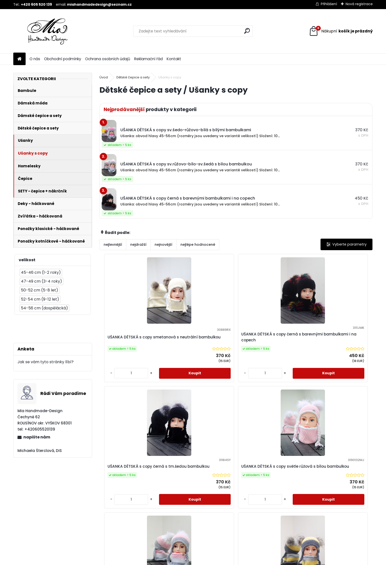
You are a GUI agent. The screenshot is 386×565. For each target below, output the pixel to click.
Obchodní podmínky (62, 58)
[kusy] (115, 383)
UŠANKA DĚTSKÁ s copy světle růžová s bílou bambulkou (338, 340)
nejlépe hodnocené (197, 244)
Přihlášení (329, 3)
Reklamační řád (148, 58)
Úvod (103, 77)
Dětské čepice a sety (133, 77)
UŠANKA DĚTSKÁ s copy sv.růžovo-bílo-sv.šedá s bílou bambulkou (162, 482)
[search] (247, 31)
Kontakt (174, 58)
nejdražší (138, 244)
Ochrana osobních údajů (107, 58)
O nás (35, 58)
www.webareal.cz (212, 560)
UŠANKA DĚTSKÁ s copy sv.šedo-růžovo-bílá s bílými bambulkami (302, 482)
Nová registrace (359, 3)
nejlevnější (113, 244)
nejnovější (163, 244)
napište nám (36, 437)
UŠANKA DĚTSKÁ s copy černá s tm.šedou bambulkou (269, 340)
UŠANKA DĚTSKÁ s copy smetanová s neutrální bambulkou (127, 340)
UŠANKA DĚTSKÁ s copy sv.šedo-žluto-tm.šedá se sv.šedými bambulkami (232, 482)
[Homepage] (19, 59)
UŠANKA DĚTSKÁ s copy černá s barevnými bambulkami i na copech (201, 340)
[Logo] (47, 31)
